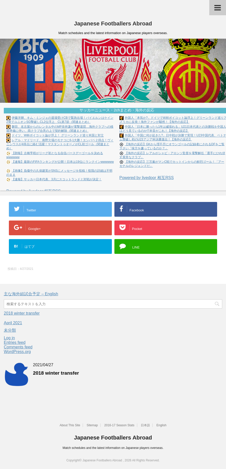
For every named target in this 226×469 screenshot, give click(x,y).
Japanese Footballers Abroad (113, 23)
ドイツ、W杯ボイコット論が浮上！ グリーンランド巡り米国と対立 (58, 135)
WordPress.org (17, 351)
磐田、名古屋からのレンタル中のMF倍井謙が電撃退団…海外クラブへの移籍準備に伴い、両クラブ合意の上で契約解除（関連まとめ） (59, 129)
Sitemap (92, 425)
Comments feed (18, 347)
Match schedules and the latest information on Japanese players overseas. (113, 448)
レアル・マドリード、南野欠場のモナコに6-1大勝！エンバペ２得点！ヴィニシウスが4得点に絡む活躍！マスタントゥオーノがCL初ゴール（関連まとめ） (59, 144)
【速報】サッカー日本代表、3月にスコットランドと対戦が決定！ (57, 179)
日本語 (145, 425)
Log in (9, 338)
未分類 (10, 330)
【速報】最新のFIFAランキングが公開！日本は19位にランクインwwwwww (63, 162)
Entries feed (14, 342)
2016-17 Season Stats (119, 425)
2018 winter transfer (22, 313)
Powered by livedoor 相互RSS (146, 177)
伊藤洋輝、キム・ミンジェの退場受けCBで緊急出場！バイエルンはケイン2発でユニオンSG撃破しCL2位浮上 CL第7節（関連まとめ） (59, 120)
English (161, 425)
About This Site (70, 425)
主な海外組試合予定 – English (31, 294)
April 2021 (13, 323)
